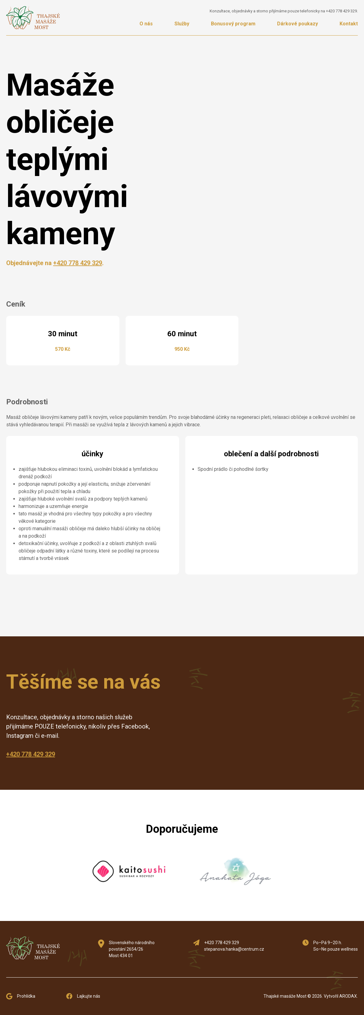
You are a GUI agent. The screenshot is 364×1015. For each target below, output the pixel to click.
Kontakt (349, 24)
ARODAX (348, 996)
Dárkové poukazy (297, 24)
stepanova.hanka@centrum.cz (234, 949)
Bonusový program (233, 24)
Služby (181, 24)
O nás (146, 24)
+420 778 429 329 (341, 11)
